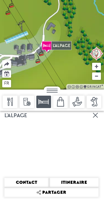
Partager (51, 192)
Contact (26, 182)
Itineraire (74, 182)
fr (6, 83)
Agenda (6, 73)
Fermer (95, 115)
